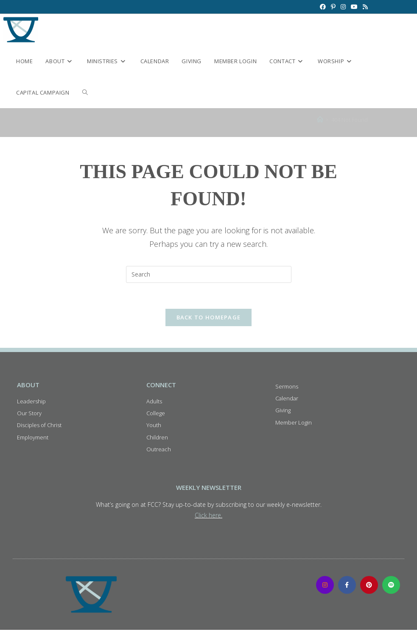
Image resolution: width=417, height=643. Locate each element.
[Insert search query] (208, 274)
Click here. (208, 515)
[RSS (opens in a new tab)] (364, 7)
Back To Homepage (208, 317)
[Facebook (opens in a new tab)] (322, 7)
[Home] (320, 119)
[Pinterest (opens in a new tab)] (333, 7)
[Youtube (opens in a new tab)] (354, 7)
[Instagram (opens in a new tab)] (343, 7)
